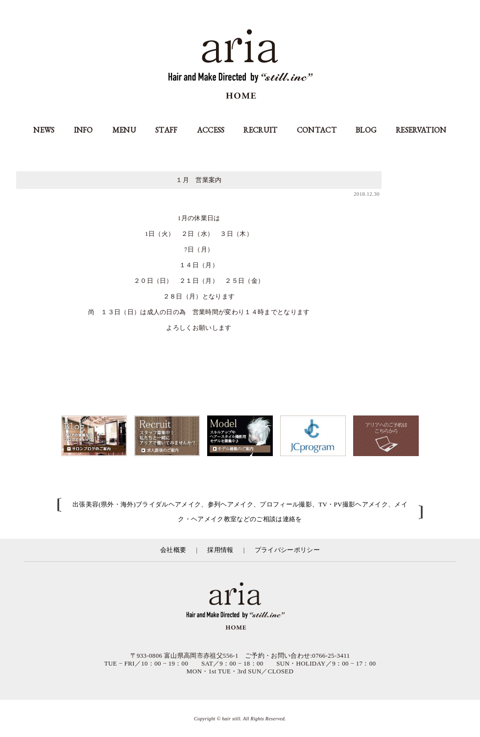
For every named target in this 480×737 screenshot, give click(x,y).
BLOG (366, 130)
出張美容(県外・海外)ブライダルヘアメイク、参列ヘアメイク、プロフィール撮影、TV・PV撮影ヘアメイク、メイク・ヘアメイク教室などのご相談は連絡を (240, 512)
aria (240, 65)
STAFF (166, 130)
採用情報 (220, 549)
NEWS (43, 130)
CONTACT (316, 130)
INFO (83, 130)
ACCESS (211, 130)
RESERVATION (421, 130)
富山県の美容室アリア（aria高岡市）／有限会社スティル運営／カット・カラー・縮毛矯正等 (240, 606)
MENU (124, 130)
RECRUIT (260, 130)
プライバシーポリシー (287, 549)
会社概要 (173, 549)
